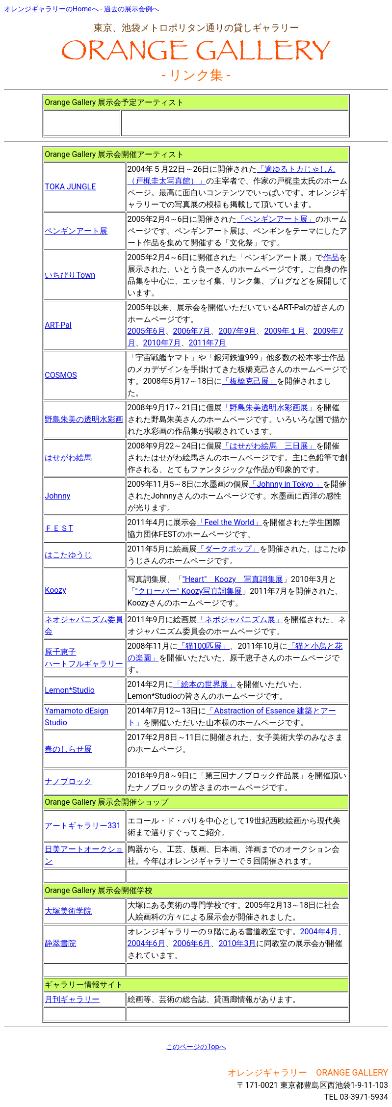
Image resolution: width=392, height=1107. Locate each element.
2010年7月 (162, 342)
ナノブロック (68, 781)
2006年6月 (192, 943)
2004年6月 (146, 943)
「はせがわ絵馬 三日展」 (269, 445)
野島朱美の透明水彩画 (84, 419)
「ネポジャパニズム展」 (240, 619)
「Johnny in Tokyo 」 (286, 484)
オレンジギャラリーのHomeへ (51, 9)
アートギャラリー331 (83, 825)
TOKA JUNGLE (70, 186)
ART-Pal (58, 325)
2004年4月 (319, 931)
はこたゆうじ (68, 554)
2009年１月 (284, 331)
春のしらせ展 (68, 749)
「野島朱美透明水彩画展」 (269, 407)
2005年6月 (146, 331)
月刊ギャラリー (72, 999)
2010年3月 (237, 943)
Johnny (57, 496)
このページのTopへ (196, 1047)
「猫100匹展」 (204, 646)
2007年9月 (237, 331)
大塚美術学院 (68, 911)
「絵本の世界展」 (204, 684)
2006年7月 (192, 331)
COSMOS (61, 375)
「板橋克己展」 (249, 381)
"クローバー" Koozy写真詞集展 (188, 591)
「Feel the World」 (229, 522)
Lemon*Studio (70, 690)
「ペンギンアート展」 (276, 219)
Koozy (55, 590)
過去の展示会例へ (131, 9)
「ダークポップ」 (228, 549)
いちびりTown (70, 275)
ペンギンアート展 (76, 231)
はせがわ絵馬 (68, 457)
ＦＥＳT (59, 528)
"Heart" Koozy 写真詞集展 (233, 579)
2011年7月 (208, 342)
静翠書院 (60, 943)
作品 (331, 257)
